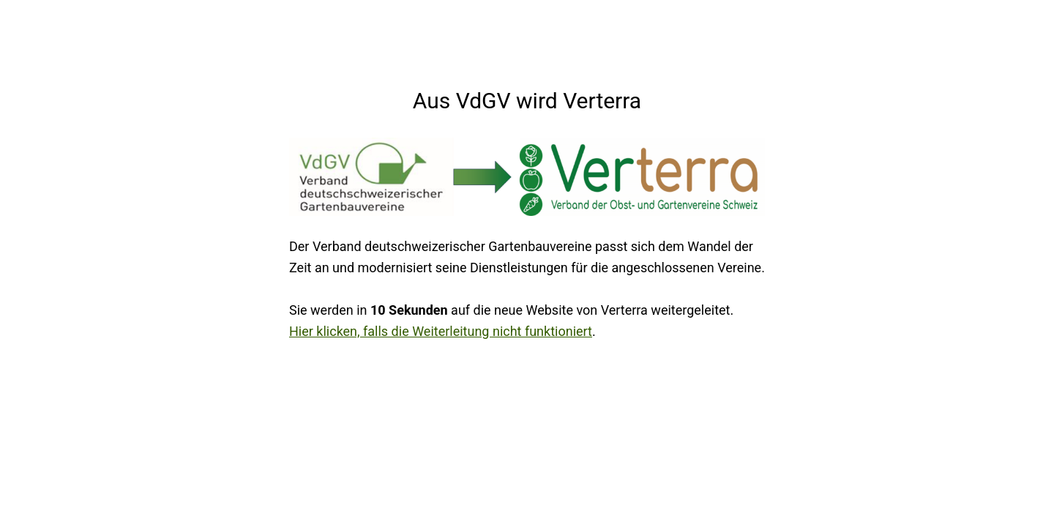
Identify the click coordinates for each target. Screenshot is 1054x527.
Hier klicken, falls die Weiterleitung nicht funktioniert (440, 331)
